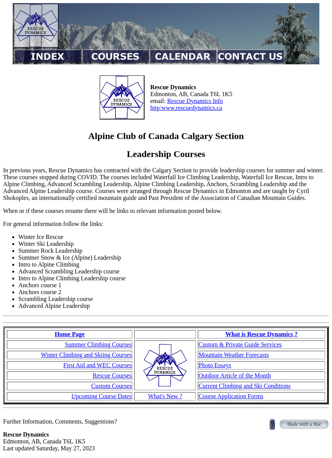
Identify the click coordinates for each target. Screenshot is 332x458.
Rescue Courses (112, 375)
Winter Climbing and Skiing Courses (86, 355)
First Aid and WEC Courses (97, 365)
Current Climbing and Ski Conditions (245, 386)
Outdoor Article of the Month (235, 375)
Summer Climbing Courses (98, 344)
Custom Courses (111, 386)
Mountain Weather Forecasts (234, 355)
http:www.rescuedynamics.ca (186, 108)
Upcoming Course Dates (101, 396)
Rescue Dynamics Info (195, 101)
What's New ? (165, 396)
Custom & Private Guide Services (240, 344)
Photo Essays (215, 365)
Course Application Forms (231, 396)
